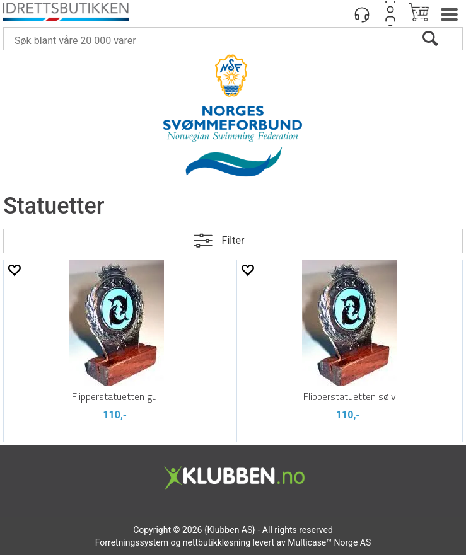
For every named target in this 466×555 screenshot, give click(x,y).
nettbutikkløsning (216, 542)
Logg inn (390, 13)
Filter (233, 240)
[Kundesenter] (361, 13)
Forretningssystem (131, 542)
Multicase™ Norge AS (329, 542)
